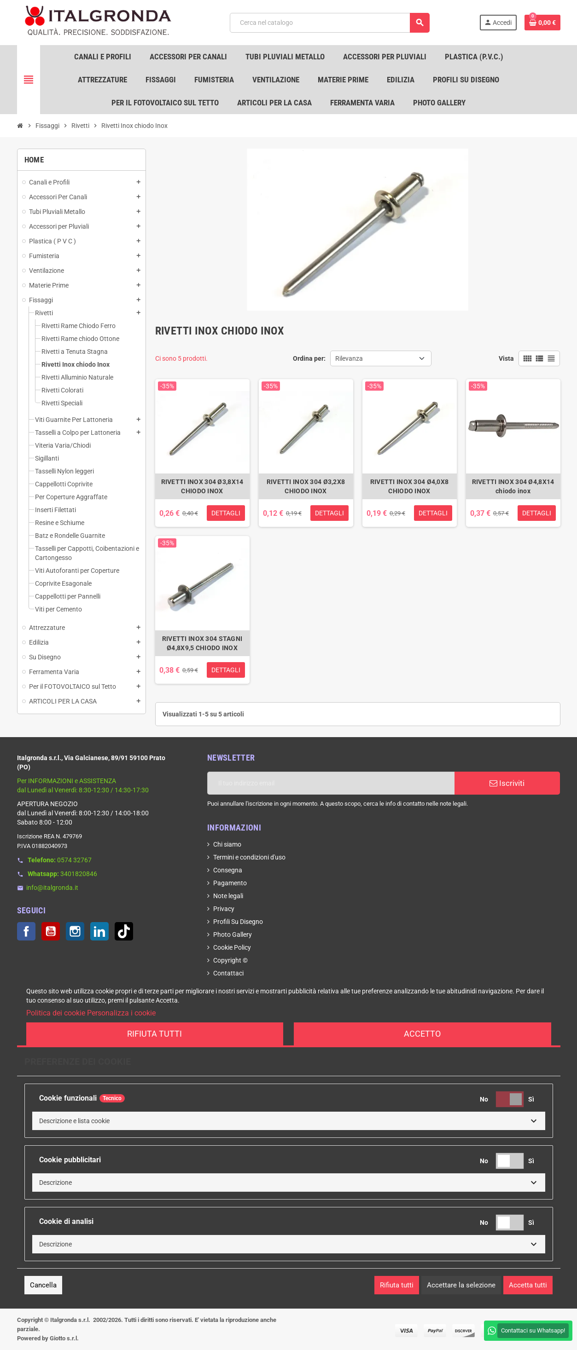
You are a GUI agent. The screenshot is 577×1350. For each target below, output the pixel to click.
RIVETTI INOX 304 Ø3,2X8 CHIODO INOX (306, 486)
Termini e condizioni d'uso (249, 857)
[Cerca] (329, 23)
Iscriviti (507, 783)
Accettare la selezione (461, 1285)
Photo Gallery (232, 934)
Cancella (43, 1285)
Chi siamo (227, 844)
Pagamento (230, 883)
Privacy (223, 908)
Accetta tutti (528, 1285)
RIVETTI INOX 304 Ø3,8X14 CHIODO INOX (202, 486)
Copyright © (230, 960)
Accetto (422, 1033)
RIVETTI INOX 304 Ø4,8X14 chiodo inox (513, 486)
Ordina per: (309, 358)
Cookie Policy (232, 947)
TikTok (124, 931)
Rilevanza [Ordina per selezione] (349, 358)
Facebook (26, 931)
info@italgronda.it (52, 887)
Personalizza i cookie (121, 1013)
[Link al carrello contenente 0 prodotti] (542, 22)
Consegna (227, 870)
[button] (288, 1121)
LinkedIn (99, 931)
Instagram (75, 931)
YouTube (50, 931)
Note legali (228, 896)
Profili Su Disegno (238, 921)
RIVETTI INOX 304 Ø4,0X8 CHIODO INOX (409, 486)
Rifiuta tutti (154, 1033)
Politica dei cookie (55, 1013)
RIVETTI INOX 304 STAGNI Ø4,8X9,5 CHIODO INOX (202, 643)
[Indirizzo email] (331, 783)
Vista (506, 358)
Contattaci (228, 973)
